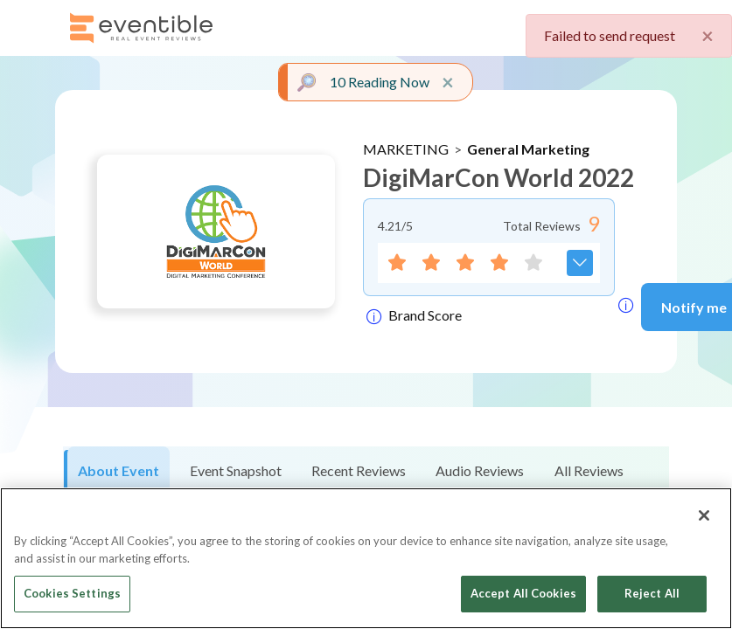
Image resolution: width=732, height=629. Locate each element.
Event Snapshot (236, 470)
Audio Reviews (480, 470)
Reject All (652, 593)
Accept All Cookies (523, 593)
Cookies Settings (72, 593)
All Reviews (589, 470)
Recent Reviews (358, 470)
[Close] (704, 515)
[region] (366, 558)
